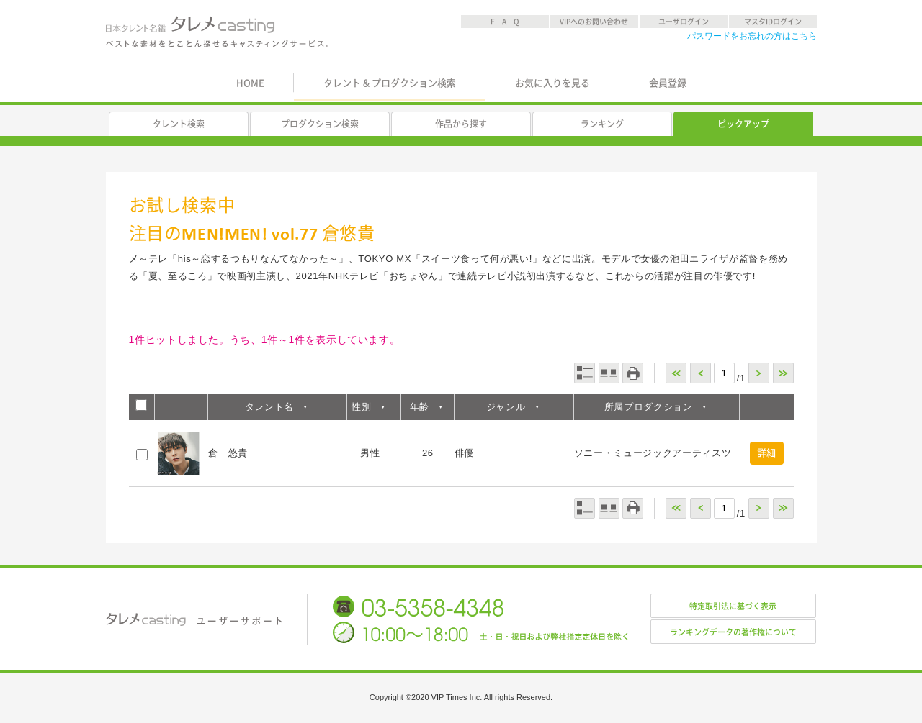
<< (676, 373)
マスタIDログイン (773, 21)
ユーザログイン (683, 21)
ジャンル (506, 406)
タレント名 (269, 406)
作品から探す (461, 123)
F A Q (505, 21)
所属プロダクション (648, 406)
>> (783, 373)
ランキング (602, 123)
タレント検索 (179, 123)
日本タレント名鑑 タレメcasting (218, 31)
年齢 (419, 406)
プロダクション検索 (320, 123)
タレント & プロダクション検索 (389, 83)
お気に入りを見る (552, 83)
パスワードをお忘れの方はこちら (752, 36)
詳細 (766, 453)
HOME (250, 83)
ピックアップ (743, 123)
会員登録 (667, 83)
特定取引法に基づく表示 (732, 606)
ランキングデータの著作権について (733, 632)
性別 (361, 406)
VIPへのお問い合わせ (594, 21)
